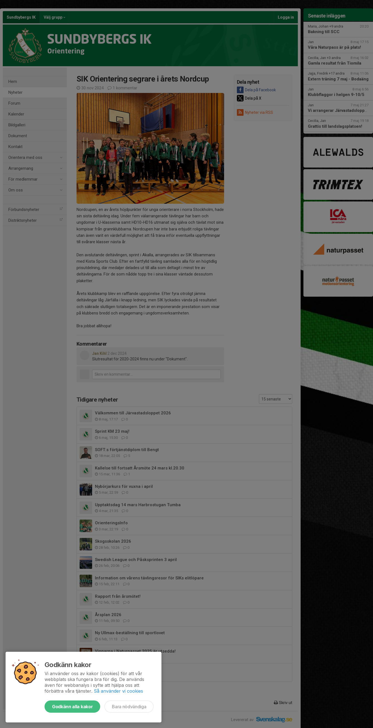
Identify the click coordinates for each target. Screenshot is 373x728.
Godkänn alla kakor (72, 706)
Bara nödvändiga (129, 706)
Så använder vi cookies (118, 691)
